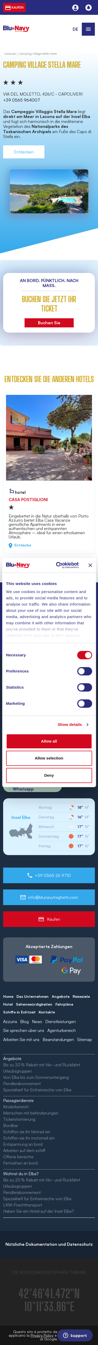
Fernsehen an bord (20, 1163)
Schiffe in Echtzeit (19, 1012)
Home (8, 996)
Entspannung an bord (23, 1144)
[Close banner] (90, 565)
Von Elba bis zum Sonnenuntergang (36, 1077)
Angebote (61, 996)
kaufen (14, 7)
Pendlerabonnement (22, 1083)
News (37, 1021)
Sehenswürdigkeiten (34, 1004)
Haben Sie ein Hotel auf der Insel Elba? (38, 1211)
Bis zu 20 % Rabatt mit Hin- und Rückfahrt (41, 1064)
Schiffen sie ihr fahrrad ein (26, 1131)
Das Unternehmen (32, 996)
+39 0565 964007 (21, 100)
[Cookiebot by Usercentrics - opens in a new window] (58, 565)
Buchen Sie (49, 322)
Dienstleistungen (60, 1021)
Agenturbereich (61, 1030)
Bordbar (10, 1125)
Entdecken (24, 151)
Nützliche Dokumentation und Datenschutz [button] (49, 1244)
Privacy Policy (42, 1335)
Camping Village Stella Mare (38, 53)
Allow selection (49, 758)
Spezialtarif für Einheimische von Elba (37, 1089)
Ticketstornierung (19, 1119)
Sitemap (84, 1039)
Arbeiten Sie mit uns (21, 1039)
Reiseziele (81, 996)
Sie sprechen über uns (23, 1030)
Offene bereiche (18, 1156)
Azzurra (10, 1021)
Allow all (49, 741)
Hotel (8, 1004)
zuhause (10, 53)
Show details (70, 724)
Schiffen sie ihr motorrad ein (29, 1138)
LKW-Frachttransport (22, 1204)
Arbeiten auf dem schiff (24, 1150)
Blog (24, 1021)
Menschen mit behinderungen (30, 1113)
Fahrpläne (64, 1004)
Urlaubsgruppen (17, 1071)
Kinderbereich (16, 1106)
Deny (49, 775)
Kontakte (47, 1012)
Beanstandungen (58, 1039)
